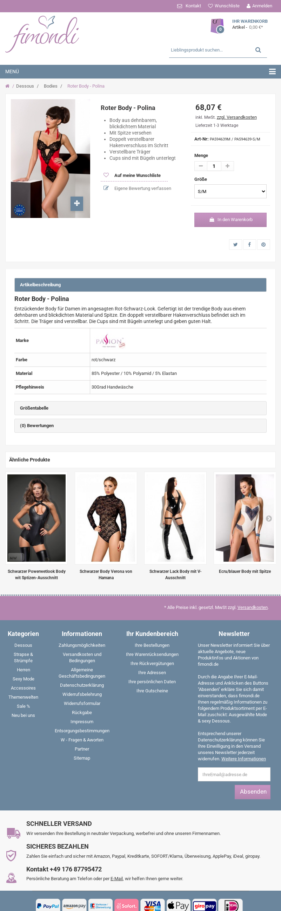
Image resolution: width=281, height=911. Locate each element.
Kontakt (193, 5)
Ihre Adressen (152, 672)
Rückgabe (82, 712)
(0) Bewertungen (37, 425)
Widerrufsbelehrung (82, 694)
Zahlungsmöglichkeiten (82, 645)
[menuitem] (23, 646)
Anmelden (262, 5)
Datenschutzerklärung (82, 685)
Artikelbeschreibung (40, 284)
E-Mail (117, 878)
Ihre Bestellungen (152, 645)
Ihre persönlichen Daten (152, 681)
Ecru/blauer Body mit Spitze (245, 571)
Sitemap (82, 758)
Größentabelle (34, 408)
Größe (201, 179)
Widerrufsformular (82, 703)
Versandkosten (252, 607)
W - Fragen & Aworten (82, 739)
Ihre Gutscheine (152, 690)
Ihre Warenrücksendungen (152, 654)
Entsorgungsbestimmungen (82, 730)
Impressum (82, 721)
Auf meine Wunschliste (137, 175)
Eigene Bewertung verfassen (142, 188)
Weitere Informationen (243, 758)
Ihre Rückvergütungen (152, 663)
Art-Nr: (201, 139)
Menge (201, 155)
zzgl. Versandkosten (237, 117)
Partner (82, 749)
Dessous (25, 86)
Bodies (51, 86)
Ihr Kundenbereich (152, 633)
